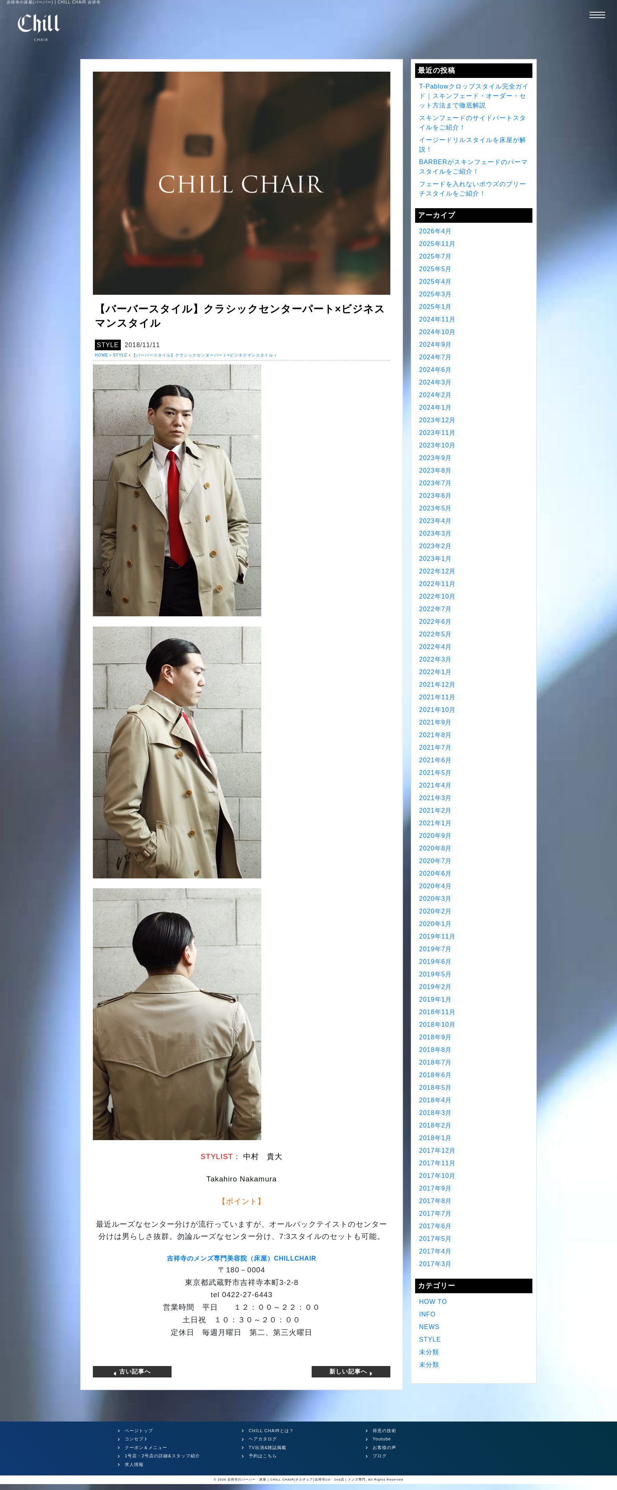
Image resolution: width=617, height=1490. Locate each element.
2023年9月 (435, 458)
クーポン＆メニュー (146, 1447)
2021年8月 (435, 735)
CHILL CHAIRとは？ (271, 1430)
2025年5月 (435, 269)
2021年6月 (435, 760)
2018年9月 (435, 1037)
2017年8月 (435, 1201)
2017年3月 (435, 1264)
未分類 (429, 1352)
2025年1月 (435, 306)
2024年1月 (435, 407)
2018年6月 (435, 1075)
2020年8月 (435, 848)
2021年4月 (435, 785)
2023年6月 (435, 495)
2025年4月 (435, 281)
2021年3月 (435, 798)
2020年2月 (435, 911)
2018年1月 (435, 1138)
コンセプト (136, 1438)
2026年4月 (435, 231)
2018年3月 (435, 1112)
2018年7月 (435, 1062)
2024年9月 (435, 344)
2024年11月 (437, 319)
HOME (101, 355)
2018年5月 (435, 1087)
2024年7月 (435, 357)
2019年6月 (435, 961)
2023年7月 (435, 483)
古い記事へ (132, 1371)
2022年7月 (435, 609)
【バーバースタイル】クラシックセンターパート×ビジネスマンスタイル (202, 355)
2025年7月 (435, 256)
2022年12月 (437, 571)
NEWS (429, 1327)
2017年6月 (435, 1226)
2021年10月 (437, 709)
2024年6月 (435, 369)
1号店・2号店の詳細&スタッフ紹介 (162, 1455)
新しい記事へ (351, 1371)
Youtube (382, 1438)
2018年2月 (435, 1125)
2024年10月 (437, 332)
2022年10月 (437, 596)
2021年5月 (435, 772)
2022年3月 (435, 659)
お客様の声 (384, 1447)
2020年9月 (435, 835)
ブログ (380, 1455)
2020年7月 (435, 861)
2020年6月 (435, 873)
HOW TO (433, 1301)
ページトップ (139, 1430)
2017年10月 (437, 1175)
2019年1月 (435, 999)
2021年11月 (437, 697)
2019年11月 (437, 936)
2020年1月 (435, 924)
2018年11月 (437, 1012)
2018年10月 (437, 1024)
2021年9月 (435, 722)
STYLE (108, 345)
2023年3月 (435, 533)
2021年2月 (435, 810)
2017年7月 (435, 1213)
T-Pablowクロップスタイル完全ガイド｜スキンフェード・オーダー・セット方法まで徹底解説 (474, 96)
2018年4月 (435, 1100)
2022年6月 (435, 621)
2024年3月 (435, 382)
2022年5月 (435, 634)
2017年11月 (437, 1163)
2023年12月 (437, 420)
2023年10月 (437, 445)
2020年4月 (435, 886)
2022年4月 (435, 646)
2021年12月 (437, 684)
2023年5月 (435, 508)
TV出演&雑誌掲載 (267, 1447)
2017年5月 (435, 1238)
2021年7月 (435, 747)
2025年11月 (437, 243)
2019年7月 (435, 949)
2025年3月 (435, 294)
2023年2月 (435, 546)
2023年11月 (437, 432)
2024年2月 (435, 395)
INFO (427, 1314)
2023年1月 (435, 558)
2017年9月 (435, 1188)
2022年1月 (435, 672)
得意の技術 (384, 1430)
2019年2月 (435, 986)
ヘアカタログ (263, 1438)
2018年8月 (435, 1049)
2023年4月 (435, 521)
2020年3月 (435, 898)
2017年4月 (435, 1251)
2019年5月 (435, 974)
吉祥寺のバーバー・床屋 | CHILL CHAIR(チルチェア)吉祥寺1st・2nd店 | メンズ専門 (296, 1479)
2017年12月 (437, 1150)
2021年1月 (435, 823)
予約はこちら (263, 1455)
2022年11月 (437, 583)
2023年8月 (435, 470)
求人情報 (134, 1464)
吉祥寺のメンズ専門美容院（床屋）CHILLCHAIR (241, 1258)
